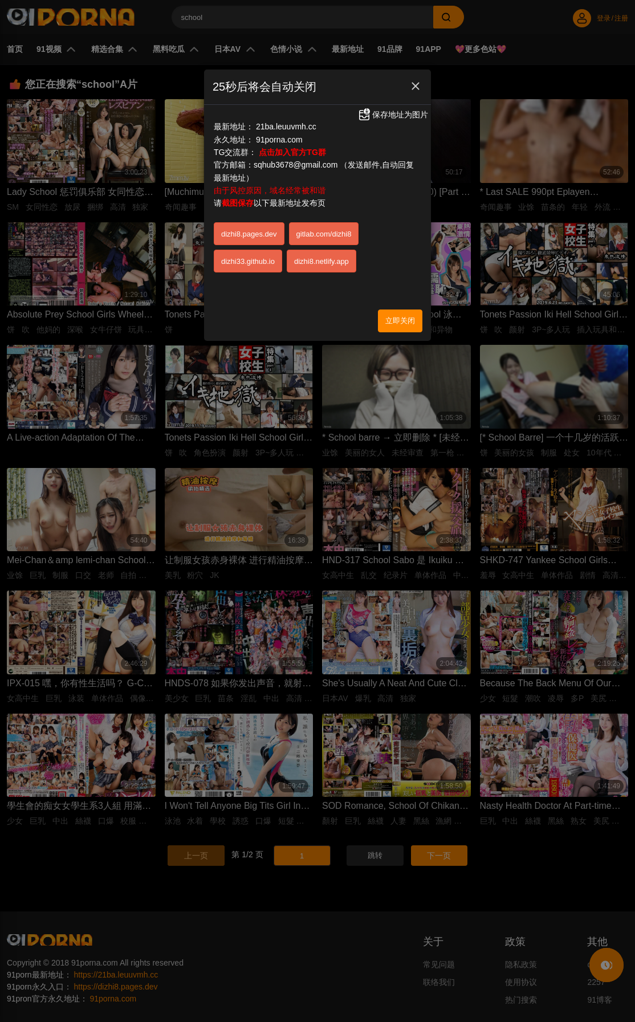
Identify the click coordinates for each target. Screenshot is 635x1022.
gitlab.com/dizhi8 (324, 234)
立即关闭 (400, 320)
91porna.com (279, 139)
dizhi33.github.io (248, 261)
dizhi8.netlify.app (321, 261)
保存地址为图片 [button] (392, 114)
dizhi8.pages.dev (249, 234)
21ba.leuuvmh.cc (286, 126)
